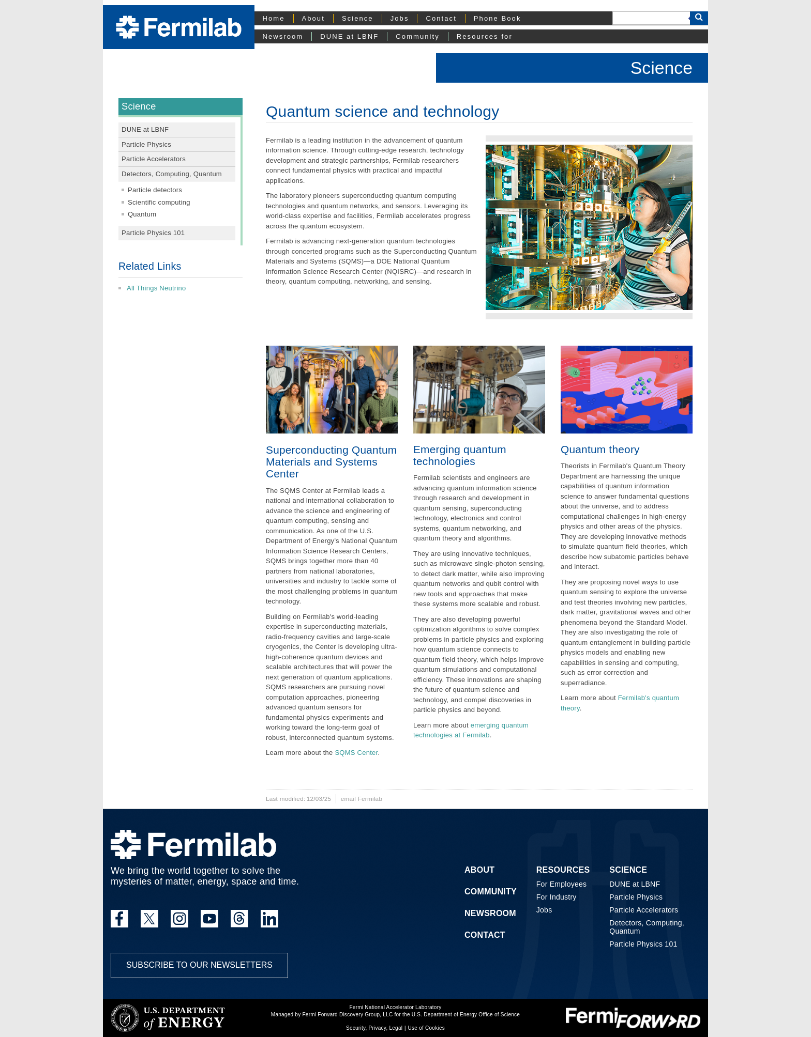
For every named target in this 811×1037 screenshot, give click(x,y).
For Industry (556, 897)
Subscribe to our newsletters (199, 965)
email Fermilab (361, 798)
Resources (563, 869)
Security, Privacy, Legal (374, 1028)
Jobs (400, 18)
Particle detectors (155, 190)
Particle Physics (146, 144)
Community (417, 36)
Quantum (142, 214)
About (313, 18)
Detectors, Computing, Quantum (172, 174)
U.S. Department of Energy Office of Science (466, 1014)
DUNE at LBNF (349, 36)
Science (357, 18)
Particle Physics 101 (153, 233)
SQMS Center (356, 752)
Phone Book (497, 18)
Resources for (485, 36)
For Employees (561, 884)
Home (274, 18)
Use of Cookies (426, 1028)
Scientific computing (159, 202)
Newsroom (283, 36)
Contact (441, 18)
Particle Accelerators (154, 159)
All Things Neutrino (156, 288)
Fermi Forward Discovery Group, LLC (347, 1014)
